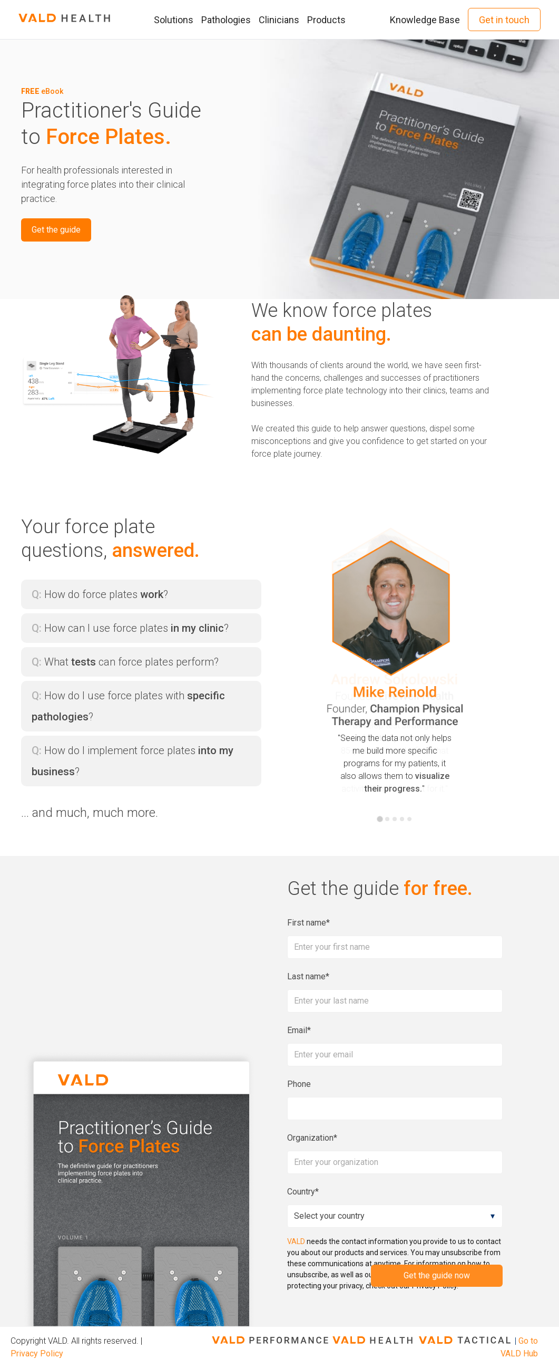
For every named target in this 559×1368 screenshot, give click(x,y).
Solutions (173, 19)
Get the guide (56, 230)
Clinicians (279, 19)
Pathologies (226, 19)
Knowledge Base (425, 19)
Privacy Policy (37, 1353)
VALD (296, 1241)
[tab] (380, 819)
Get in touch (504, 19)
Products (326, 19)
